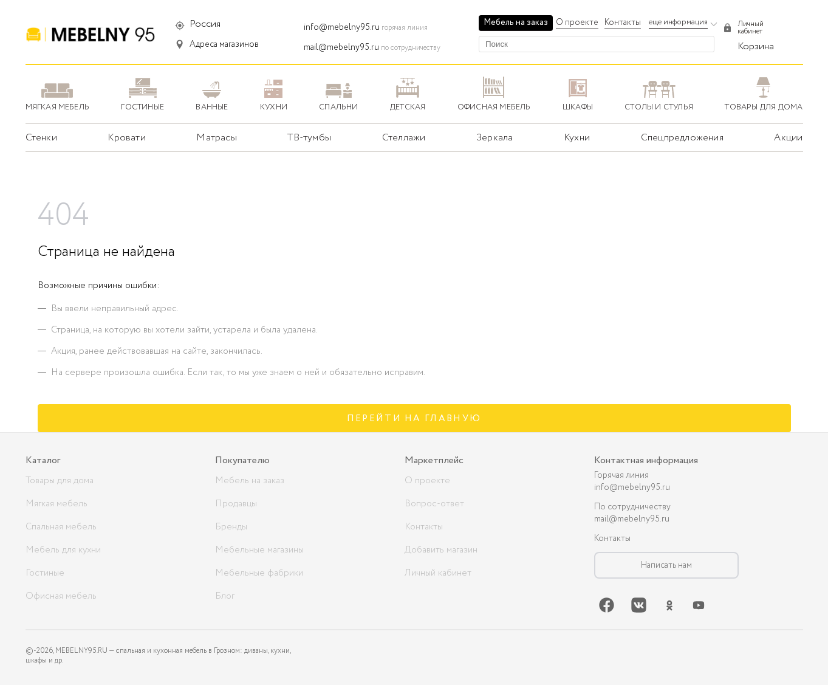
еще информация (678, 22)
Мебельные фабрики (259, 573)
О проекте (577, 22)
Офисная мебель (61, 596)
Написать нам (666, 565)
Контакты (622, 22)
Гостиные (45, 573)
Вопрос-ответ (434, 504)
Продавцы (236, 504)
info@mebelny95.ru (342, 27)
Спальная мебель (61, 527)
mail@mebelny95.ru (341, 47)
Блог (224, 596)
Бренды (231, 527)
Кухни (577, 137)
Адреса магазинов (224, 44)
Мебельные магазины (259, 550)
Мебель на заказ (516, 22)
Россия (205, 24)
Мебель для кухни (63, 550)
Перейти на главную (414, 418)
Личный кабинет (438, 573)
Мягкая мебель (56, 504)
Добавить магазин (441, 550)
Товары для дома (60, 480)
